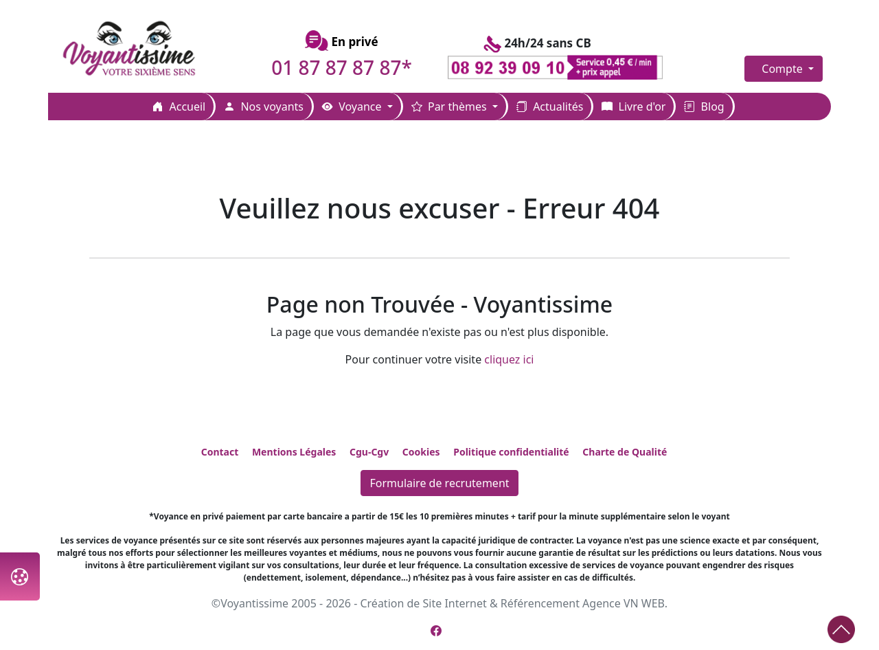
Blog (704, 106)
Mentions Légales (294, 451)
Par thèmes (450, 106)
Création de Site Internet (423, 603)
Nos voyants (264, 106)
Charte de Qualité (624, 451)
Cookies (421, 451)
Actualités (549, 106)
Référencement (540, 603)
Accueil (178, 106)
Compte (784, 68)
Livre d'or (633, 106)
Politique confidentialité (511, 451)
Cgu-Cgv (369, 451)
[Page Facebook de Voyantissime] (436, 630)
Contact (220, 451)
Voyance (353, 106)
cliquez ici (509, 359)
